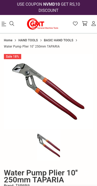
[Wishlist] (75, 24)
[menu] (5, 25)
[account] (94, 24)
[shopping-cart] (84, 24)
